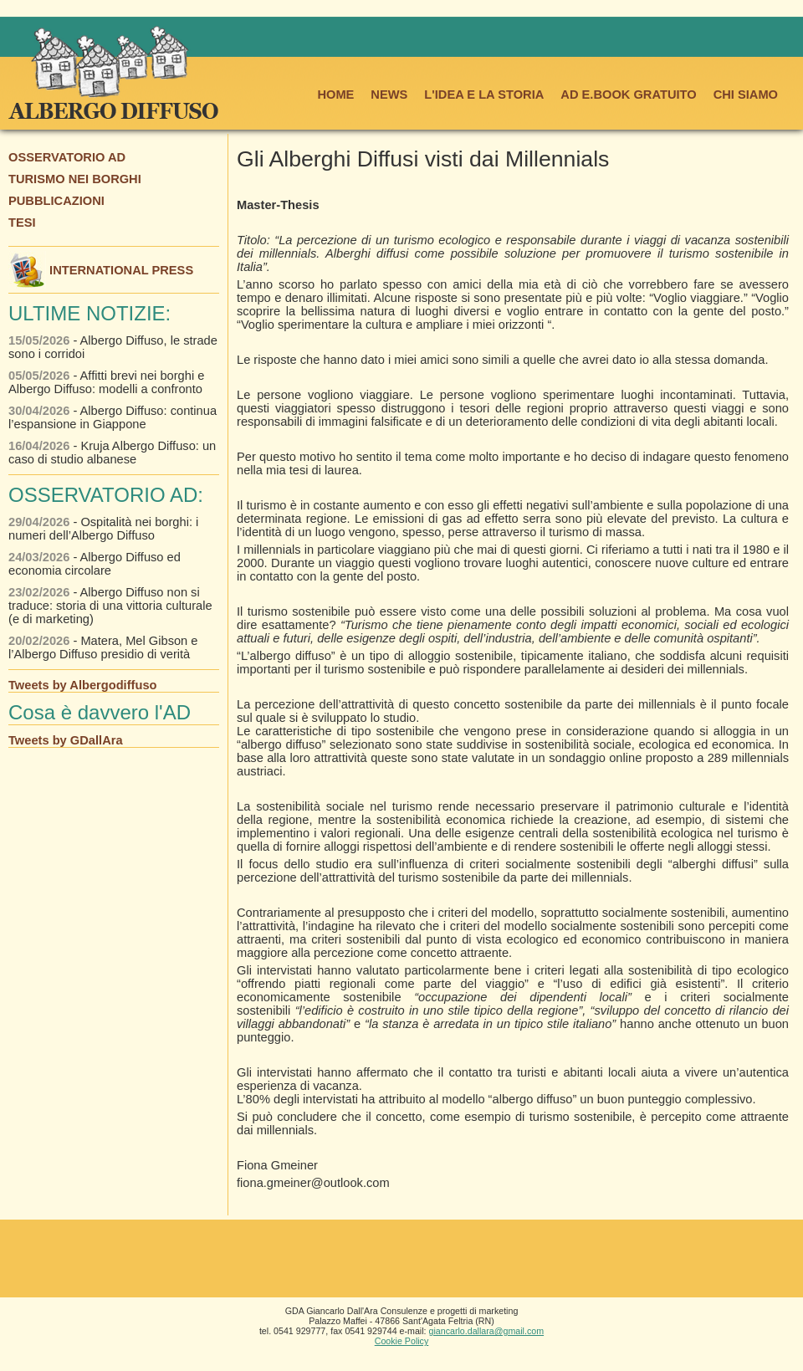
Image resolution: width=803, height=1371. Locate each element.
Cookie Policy (402, 1341)
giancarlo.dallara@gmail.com (487, 1331)
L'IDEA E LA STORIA (484, 94)
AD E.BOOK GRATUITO (628, 94)
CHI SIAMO (745, 94)
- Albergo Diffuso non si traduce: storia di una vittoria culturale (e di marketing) (110, 606)
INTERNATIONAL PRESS (100, 270)
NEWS (389, 94)
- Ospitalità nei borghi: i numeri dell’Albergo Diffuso (103, 528)
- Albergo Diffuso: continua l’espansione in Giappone (112, 417)
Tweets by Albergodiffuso (82, 685)
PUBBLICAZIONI (56, 200)
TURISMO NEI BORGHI (74, 179)
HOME (335, 94)
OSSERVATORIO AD (66, 157)
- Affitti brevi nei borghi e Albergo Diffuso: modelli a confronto (106, 382)
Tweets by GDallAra (65, 740)
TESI (22, 222)
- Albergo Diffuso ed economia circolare (94, 563)
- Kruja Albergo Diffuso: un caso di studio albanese (112, 452)
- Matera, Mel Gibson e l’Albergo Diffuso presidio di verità (103, 647)
